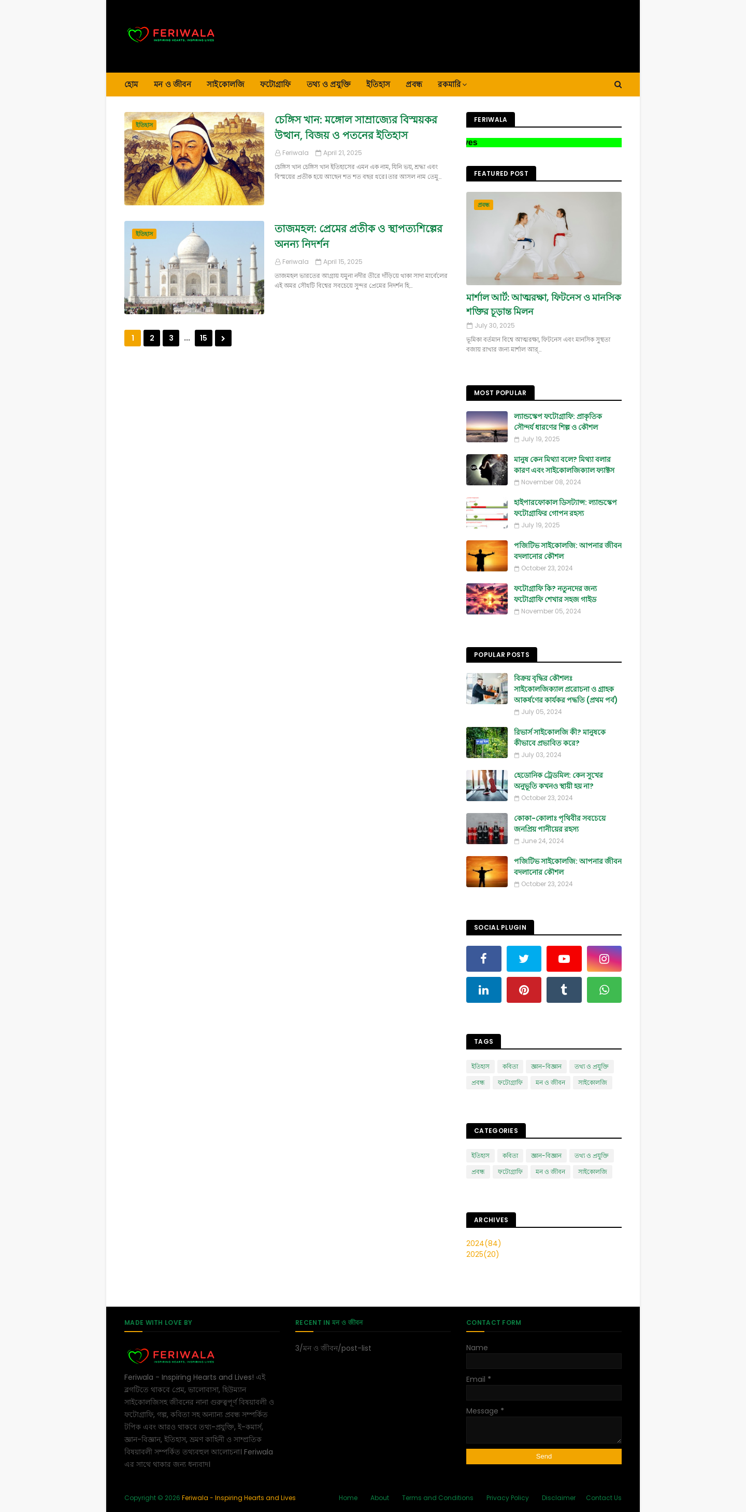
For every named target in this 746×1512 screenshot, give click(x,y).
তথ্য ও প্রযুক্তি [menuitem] (329, 84)
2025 (482, 1254)
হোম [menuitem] (131, 84)
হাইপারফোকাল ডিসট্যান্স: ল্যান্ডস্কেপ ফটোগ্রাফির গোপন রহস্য (565, 508)
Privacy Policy (507, 1497)
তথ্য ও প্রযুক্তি (592, 1066)
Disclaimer (559, 1497)
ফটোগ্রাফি (510, 1082)
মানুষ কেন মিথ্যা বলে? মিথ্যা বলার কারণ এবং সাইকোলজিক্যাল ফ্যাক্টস (564, 464)
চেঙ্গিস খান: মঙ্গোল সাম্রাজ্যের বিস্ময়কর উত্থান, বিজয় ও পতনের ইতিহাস (356, 128)
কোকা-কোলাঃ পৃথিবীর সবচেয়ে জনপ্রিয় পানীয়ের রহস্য (560, 823)
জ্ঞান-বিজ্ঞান (546, 1066)
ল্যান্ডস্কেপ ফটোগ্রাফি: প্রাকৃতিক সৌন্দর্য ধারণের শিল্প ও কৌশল (558, 421)
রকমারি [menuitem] (449, 84)
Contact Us (604, 1497)
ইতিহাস (480, 1066)
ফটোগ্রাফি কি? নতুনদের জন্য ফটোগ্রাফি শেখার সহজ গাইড (555, 594)
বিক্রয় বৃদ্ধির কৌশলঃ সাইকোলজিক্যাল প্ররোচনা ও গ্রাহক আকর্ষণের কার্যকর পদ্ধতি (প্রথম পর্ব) (566, 689)
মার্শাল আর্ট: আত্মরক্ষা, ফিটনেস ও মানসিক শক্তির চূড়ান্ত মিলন (543, 304)
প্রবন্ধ (478, 1082)
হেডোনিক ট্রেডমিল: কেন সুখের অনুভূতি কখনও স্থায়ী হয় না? (558, 780)
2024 (483, 1243)
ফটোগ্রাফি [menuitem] (275, 84)
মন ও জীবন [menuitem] (172, 84)
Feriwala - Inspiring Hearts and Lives (239, 1497)
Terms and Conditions (438, 1497)
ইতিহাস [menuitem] (378, 84)
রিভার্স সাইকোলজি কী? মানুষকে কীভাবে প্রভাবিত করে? (560, 737)
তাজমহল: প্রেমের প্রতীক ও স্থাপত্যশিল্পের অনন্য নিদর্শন (358, 236)
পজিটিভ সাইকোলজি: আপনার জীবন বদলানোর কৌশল (568, 551)
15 (203, 338)
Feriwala (295, 152)
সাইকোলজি (592, 1082)
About (379, 1497)
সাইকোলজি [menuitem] (226, 84)
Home (348, 1497)
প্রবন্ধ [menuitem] (414, 84)
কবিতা (510, 1066)
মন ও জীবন (550, 1082)
